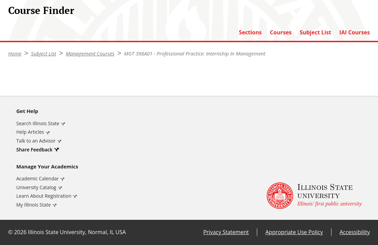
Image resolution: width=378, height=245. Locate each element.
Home (14, 53)
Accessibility (355, 232)
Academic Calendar (37, 178)
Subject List (315, 32)
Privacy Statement (226, 232)
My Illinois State (33, 204)
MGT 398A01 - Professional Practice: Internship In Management (194, 53)
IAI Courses (354, 32)
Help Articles (30, 132)
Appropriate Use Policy (294, 232)
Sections (250, 32)
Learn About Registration (43, 196)
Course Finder (41, 10)
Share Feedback (34, 149)
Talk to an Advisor (36, 140)
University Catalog (36, 187)
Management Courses (90, 53)
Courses (280, 32)
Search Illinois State (37, 123)
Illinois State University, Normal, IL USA (77, 232)
